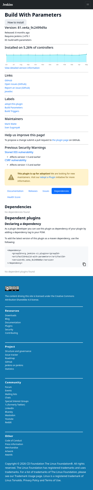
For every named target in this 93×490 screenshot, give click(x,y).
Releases (32, 190)
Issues (46, 190)
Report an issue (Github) (17, 87)
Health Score (13, 197)
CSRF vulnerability (15, 160)
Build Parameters (14, 107)
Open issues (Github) (15, 84)
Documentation (15, 190)
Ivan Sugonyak (12, 127)
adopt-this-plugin (14, 103)
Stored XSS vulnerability (19, 152)
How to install (16, 22)
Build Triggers (12, 111)
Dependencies (61, 190)
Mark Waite (11, 123)
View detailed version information (22, 67)
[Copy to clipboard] (84, 264)
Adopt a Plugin (47, 177)
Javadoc (9, 91)
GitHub (8, 80)
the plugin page (60, 139)
